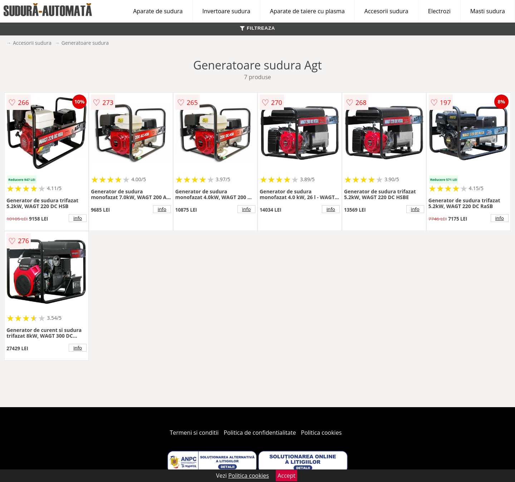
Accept (286, 475)
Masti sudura (487, 11)
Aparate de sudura (157, 11)
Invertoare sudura (226, 11)
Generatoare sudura (85, 42)
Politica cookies (321, 433)
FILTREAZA (257, 28)
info (77, 218)
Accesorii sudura (386, 11)
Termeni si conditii (194, 433)
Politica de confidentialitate (260, 433)
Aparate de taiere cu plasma (307, 11)
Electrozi (439, 11)
